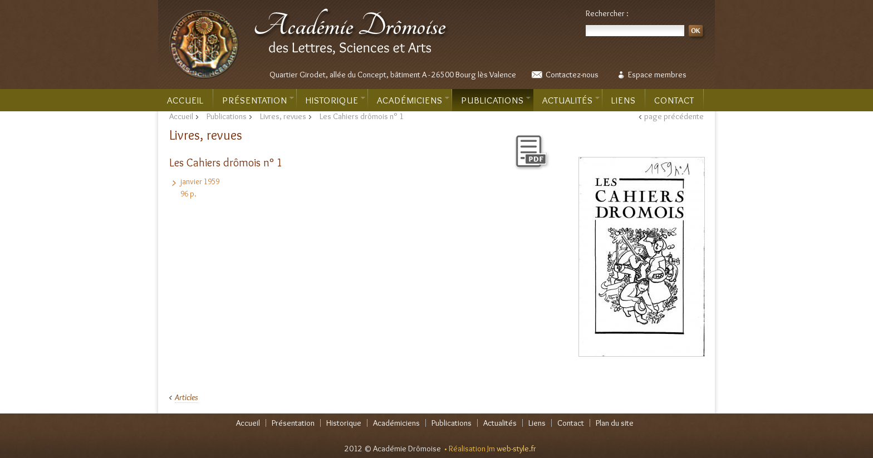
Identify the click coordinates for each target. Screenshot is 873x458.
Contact (674, 100)
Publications (496, 100)
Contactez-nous (572, 75)
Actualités (571, 100)
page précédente (674, 116)
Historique (335, 100)
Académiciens (413, 100)
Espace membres (657, 75)
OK (697, 32)
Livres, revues (283, 116)
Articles (186, 397)
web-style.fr (516, 449)
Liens (623, 100)
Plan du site (615, 423)
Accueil (185, 100)
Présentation (258, 100)
